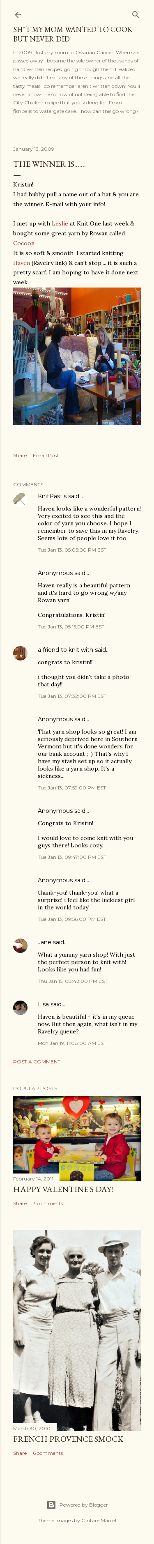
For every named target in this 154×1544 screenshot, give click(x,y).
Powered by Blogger (77, 1505)
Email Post (46, 455)
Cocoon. (24, 243)
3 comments (48, 1203)
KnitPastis (52, 496)
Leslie (60, 223)
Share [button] (20, 455)
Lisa (43, 1004)
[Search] (136, 13)
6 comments (48, 1453)
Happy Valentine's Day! (63, 1189)
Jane (44, 942)
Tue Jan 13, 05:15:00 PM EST (71, 627)
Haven (21, 263)
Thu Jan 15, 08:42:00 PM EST (73, 981)
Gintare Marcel (98, 1520)
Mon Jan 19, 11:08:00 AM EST (72, 1043)
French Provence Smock (68, 1439)
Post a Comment (36, 1061)
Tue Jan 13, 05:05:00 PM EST (72, 550)
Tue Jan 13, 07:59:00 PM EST (72, 788)
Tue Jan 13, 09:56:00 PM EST (72, 919)
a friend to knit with (65, 649)
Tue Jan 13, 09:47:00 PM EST (72, 857)
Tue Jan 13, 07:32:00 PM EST (72, 696)
